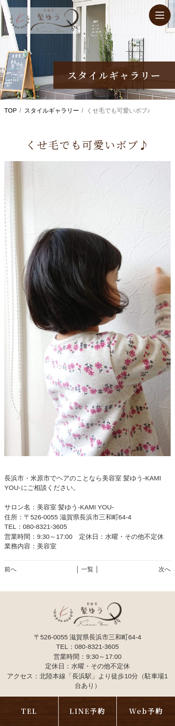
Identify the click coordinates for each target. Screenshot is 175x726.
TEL (29, 711)
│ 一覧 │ (87, 569)
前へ (10, 569)
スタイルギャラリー (51, 110)
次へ (164, 569)
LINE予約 (87, 711)
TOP (10, 110)
